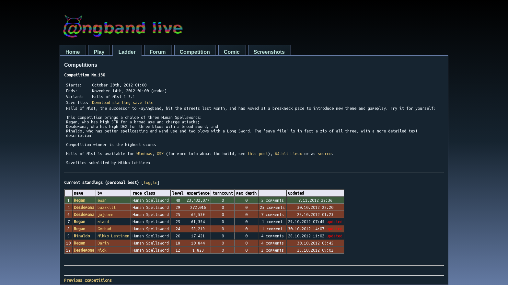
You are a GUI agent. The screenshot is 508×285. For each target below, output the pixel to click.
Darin (103, 243)
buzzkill (107, 207)
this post (258, 153)
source (324, 153)
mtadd (103, 221)
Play (99, 52)
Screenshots (269, 52)
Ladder (126, 52)
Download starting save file (122, 102)
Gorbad (104, 228)
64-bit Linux (288, 153)
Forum (158, 52)
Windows (144, 153)
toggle (150, 182)
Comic (232, 52)
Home (72, 52)
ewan (102, 200)
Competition (195, 52)
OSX (160, 153)
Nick (102, 250)
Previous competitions (88, 280)
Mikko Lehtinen (113, 236)
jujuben (105, 214)
